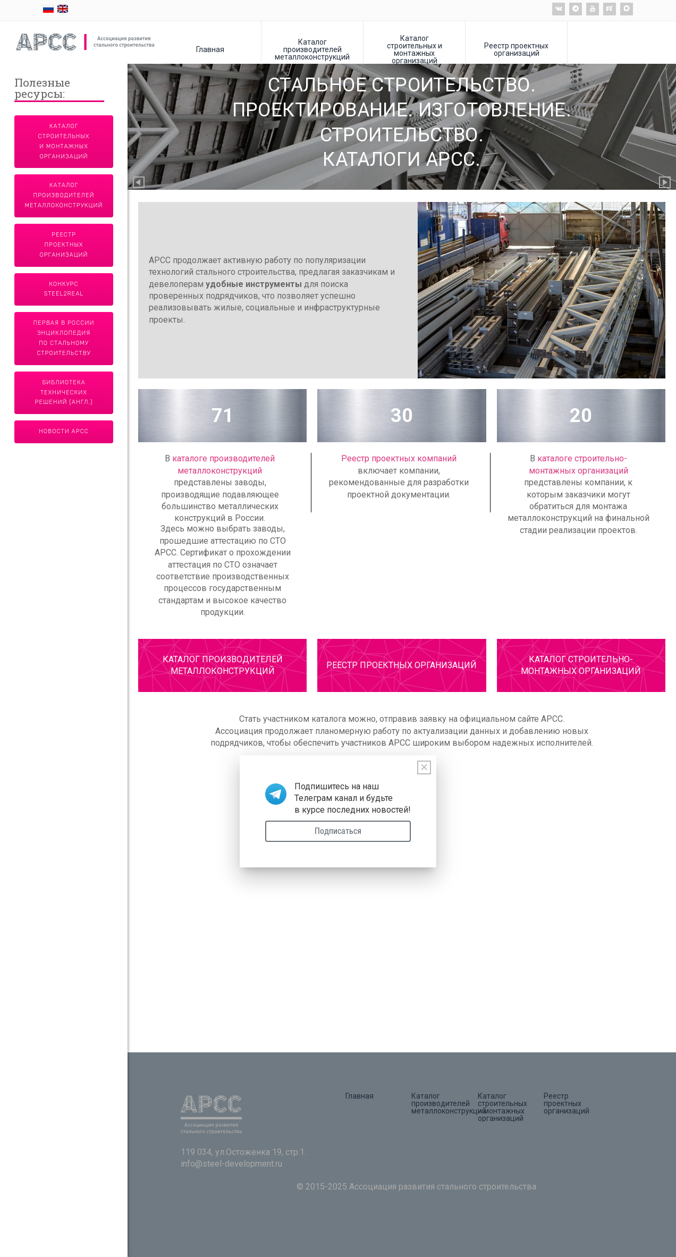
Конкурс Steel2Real (64, 289)
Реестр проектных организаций (516, 49)
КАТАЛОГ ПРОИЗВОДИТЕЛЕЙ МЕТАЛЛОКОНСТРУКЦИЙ (223, 665)
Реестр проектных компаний (399, 458)
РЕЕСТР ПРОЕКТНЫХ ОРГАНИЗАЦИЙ (401, 665)
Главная (210, 49)
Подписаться (338, 831)
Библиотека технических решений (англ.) (64, 392)
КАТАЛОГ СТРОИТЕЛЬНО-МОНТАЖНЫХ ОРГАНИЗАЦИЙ (581, 665)
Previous (139, 183)
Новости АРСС (64, 431)
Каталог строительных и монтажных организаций (414, 49)
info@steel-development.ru (231, 1164)
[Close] (424, 767)
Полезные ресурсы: (42, 89)
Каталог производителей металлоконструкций (312, 49)
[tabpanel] (401, 290)
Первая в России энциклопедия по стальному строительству (64, 338)
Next (665, 183)
